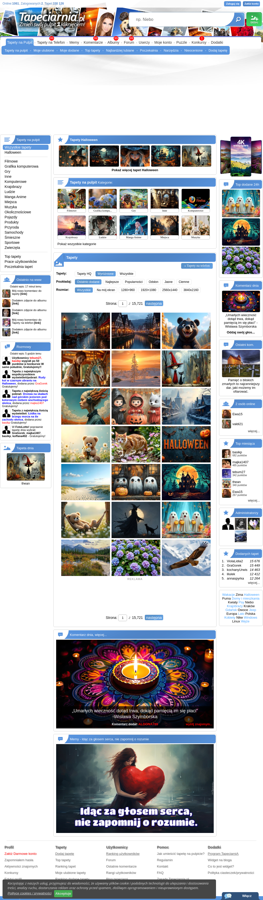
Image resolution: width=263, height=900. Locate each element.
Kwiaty (233, 602)
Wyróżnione (106, 274)
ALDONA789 (148, 724)
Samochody (14, 232)
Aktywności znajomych (21, 866)
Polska (250, 614)
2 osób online (245, 404)
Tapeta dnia (25, 448)
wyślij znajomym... (199, 724)
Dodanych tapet (247, 554)
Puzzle (181, 42)
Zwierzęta (12, 248)
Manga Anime (15, 197)
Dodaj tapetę (218, 50)
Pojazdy (11, 217)
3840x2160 (190, 290)
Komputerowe (15, 182)
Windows (250, 617)
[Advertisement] (131, 96)
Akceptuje (63, 893)
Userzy (144, 42)
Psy (241, 602)
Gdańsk (231, 610)
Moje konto (163, 42)
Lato (241, 614)
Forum (129, 42)
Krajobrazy (13, 187)
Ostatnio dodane (88, 282)
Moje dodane (69, 50)
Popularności (134, 282)
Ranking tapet (65, 866)
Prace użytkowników (21, 262)
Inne (8, 176)
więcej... (254, 431)
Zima (239, 595)
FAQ (160, 873)
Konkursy (199, 42)
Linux (236, 621)
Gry (7, 171)
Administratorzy (247, 513)
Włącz (247, 896)
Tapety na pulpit (16, 50)
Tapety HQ (84, 274)
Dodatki (217, 42)
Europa (231, 614)
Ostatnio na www (29, 280)
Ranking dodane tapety (72, 879)
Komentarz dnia (247, 285)
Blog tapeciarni (117, 879)
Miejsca (11, 202)
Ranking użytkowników (123, 854)
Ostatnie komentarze (121, 866)
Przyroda (12, 227)
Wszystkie (126, 274)
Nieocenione (193, 50)
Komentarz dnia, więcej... (88, 635)
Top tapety (92, 50)
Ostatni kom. (245, 345)
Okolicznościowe (18, 212)
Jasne (168, 282)
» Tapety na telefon (197, 265)
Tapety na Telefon (51, 42)
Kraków (249, 606)
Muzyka (11, 207)
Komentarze (93, 42)
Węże (245, 621)
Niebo (249, 602)
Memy (74, 42)
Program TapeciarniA (223, 854)
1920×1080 (148, 290)
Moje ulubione (44, 50)
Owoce (243, 610)
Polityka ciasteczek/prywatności (231, 873)
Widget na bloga (220, 860)
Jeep (252, 610)
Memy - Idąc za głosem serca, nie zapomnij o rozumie (109, 739)
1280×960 (128, 290)
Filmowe (11, 161)
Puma (226, 598)
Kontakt (162, 866)
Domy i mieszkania (245, 598)
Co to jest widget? (221, 866)
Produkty (12, 222)
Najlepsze (112, 282)
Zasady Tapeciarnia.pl (173, 879)
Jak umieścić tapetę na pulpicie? (181, 854)
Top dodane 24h (247, 184)
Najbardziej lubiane (120, 50)
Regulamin (165, 860)
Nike (239, 617)
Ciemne (184, 282)
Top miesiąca (245, 443)
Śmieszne (12, 237)
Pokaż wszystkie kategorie (76, 244)
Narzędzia (171, 50)
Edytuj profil (13, 879)
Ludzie (10, 192)
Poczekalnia (149, 50)
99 (131, 38)
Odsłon (153, 282)
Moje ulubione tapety (70, 873)
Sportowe (12, 242)
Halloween (13, 152)
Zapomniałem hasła (19, 860)
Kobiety (229, 617)
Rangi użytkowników (121, 873)
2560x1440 (169, 290)
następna (154, 303)
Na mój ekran (106, 290)
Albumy (113, 42)
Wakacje (228, 595)
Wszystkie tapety (18, 147)
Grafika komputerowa (21, 166)
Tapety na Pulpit (20, 42)
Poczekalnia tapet (19, 267)
